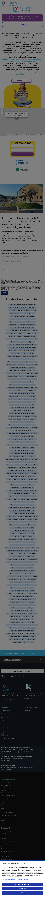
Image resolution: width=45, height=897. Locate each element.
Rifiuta (23, 893)
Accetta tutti (22, 888)
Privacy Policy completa (24, 879)
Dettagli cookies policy (8, 879)
